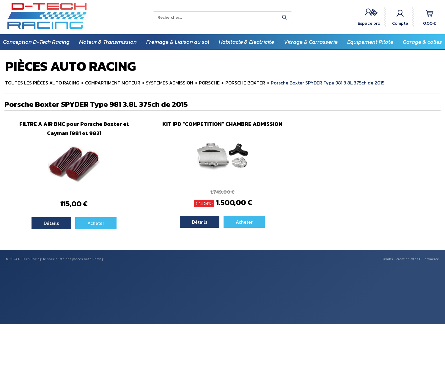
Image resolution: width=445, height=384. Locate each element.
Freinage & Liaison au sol (177, 41)
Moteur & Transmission (108, 41)
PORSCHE (209, 82)
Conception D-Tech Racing (36, 41)
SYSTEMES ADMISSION (169, 82)
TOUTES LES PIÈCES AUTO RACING (42, 82)
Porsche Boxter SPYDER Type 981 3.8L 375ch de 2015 (327, 82)
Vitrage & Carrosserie (311, 41)
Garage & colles (422, 41)
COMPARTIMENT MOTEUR (112, 82)
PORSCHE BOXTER (245, 82)
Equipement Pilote (370, 41)
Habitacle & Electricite (246, 41)
